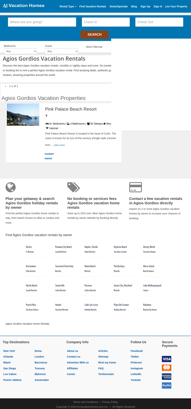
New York (9, 349)
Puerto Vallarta (12, 378)
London (39, 354)
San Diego (9, 366)
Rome (38, 349)
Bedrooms (10, 44)
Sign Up (145, 6)
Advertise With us (78, 360)
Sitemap (103, 354)
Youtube (136, 378)
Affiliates (72, 366)
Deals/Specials (119, 6)
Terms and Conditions (85, 400)
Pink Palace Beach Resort (71, 107)
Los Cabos (10, 372)
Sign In (158, 6)
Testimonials (106, 372)
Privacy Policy (110, 400)
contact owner (49, 154)
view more (59, 143)
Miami (7, 360)
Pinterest (136, 360)
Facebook (137, 349)
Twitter (135, 354)
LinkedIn (136, 372)
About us (72, 349)
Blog (134, 6)
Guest (48, 44)
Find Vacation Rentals (92, 6)
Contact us (73, 354)
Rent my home (107, 360)
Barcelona (41, 360)
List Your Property (176, 6)
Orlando (8, 354)
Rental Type (68, 6)
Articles (103, 349)
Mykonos (40, 372)
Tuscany (40, 366)
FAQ (101, 366)
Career (71, 372)
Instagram (137, 366)
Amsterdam (42, 378)
